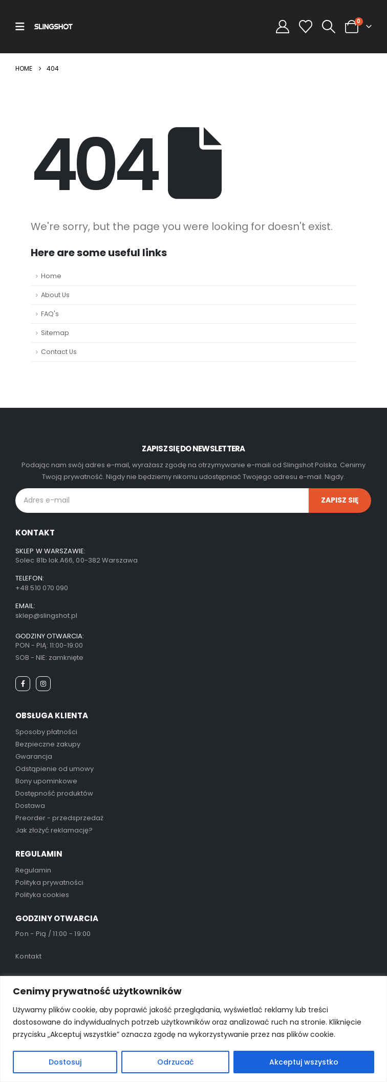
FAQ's (50, 313)
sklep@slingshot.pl (46, 615)
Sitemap (55, 332)
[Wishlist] (305, 26)
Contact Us (59, 351)
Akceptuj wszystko (303, 1062)
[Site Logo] (53, 26)
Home (51, 276)
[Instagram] (43, 683)
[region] (193, 1029)
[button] (328, 26)
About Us (55, 294)
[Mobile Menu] (20, 27)
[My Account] (282, 26)
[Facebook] (22, 683)
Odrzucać (175, 1062)
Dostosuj (65, 1062)
